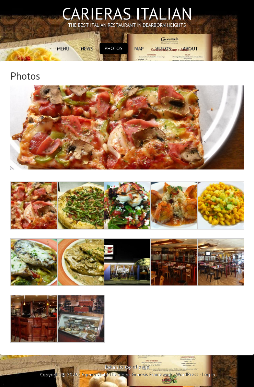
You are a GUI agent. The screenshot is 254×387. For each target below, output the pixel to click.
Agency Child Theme (102, 374)
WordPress (187, 374)
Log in (208, 374)
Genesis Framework (152, 374)
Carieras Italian (127, 13)
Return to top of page (127, 367)
